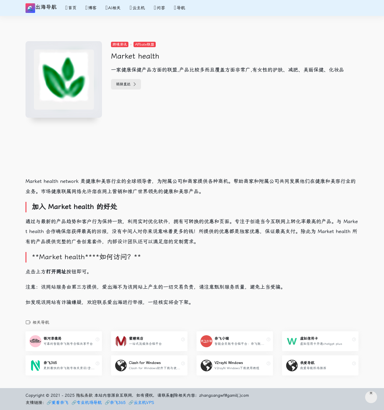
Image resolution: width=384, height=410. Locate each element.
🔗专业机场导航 (86, 402)
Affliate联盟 (144, 44)
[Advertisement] (136, 156)
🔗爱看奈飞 (57, 402)
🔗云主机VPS (141, 402)
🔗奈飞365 (115, 402)
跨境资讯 (119, 44)
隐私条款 (84, 395)
